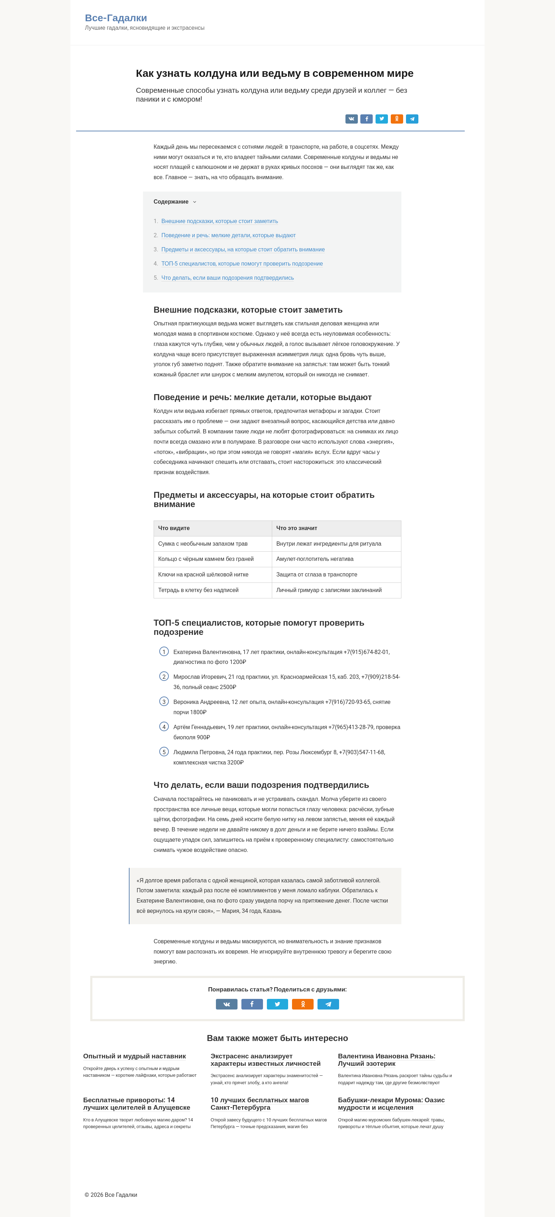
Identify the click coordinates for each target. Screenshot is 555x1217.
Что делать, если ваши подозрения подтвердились (227, 277)
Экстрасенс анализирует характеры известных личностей (266, 1060)
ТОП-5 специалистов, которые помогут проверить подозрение (242, 263)
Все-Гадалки (116, 18)
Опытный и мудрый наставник (134, 1056)
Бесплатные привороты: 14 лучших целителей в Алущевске (136, 1103)
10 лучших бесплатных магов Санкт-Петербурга (260, 1103)
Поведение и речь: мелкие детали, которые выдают (228, 235)
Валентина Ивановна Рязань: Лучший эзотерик (386, 1060)
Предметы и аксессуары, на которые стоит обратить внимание (243, 249)
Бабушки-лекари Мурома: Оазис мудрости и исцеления (391, 1103)
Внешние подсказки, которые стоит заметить (219, 221)
